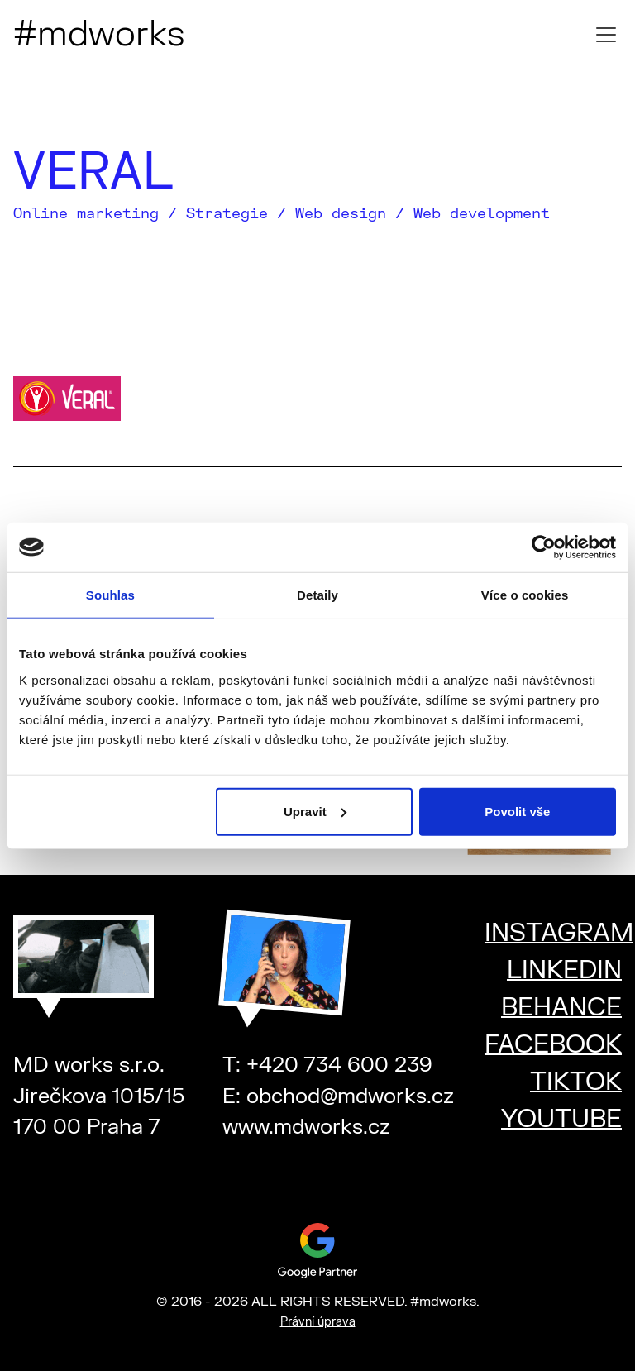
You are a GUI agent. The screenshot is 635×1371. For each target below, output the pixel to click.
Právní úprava (318, 1322)
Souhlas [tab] (110, 595)
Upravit (315, 811)
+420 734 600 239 (339, 1065)
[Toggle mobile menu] (606, 34)
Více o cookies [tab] (525, 595)
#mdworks (98, 34)
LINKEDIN (564, 970)
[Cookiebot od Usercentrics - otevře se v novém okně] (543, 547)
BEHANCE (561, 1007)
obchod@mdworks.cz (350, 1096)
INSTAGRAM (559, 933)
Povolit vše (517, 811)
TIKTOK (576, 1082)
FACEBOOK (553, 1045)
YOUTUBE (561, 1119)
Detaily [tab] (317, 595)
